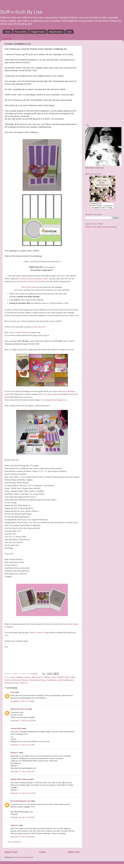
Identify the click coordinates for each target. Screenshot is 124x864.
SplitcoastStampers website (38, 279)
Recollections (52, 680)
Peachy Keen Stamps (29, 287)
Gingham (47, 677)
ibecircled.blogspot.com (20, 801)
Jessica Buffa (16, 728)
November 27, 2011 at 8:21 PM (22, 771)
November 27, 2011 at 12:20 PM (22, 720)
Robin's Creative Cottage (40, 633)
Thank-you (24, 683)
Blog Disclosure (56, 32)
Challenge (19, 677)
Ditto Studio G (37, 677)
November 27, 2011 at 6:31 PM (22, 745)
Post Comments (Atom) (24, 857)
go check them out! (38, 327)
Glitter (54, 677)
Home (7, 32)
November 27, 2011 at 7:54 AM (22, 701)
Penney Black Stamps (37, 680)
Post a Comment (14, 842)
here (31, 397)
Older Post (73, 852)
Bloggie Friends (38, 32)
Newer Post (11, 852)
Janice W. (14, 825)
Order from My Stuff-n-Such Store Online (101, 228)
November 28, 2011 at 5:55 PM (22, 817)
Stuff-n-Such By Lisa (21, 12)
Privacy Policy (21, 32)
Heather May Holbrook (19, 779)
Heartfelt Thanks (63, 677)
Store (69, 32)
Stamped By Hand (12, 683)
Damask (27, 677)
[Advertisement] (95, 81)
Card (12, 677)
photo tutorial (21, 279)
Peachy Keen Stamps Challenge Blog (32, 281)
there (6, 635)
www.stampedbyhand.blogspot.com (54, 400)
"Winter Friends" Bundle (18, 333)
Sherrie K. (14, 753)
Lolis (12, 692)
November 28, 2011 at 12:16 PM (22, 793)
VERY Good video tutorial (47, 394)
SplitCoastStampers (66, 680)
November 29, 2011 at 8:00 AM (22, 837)
